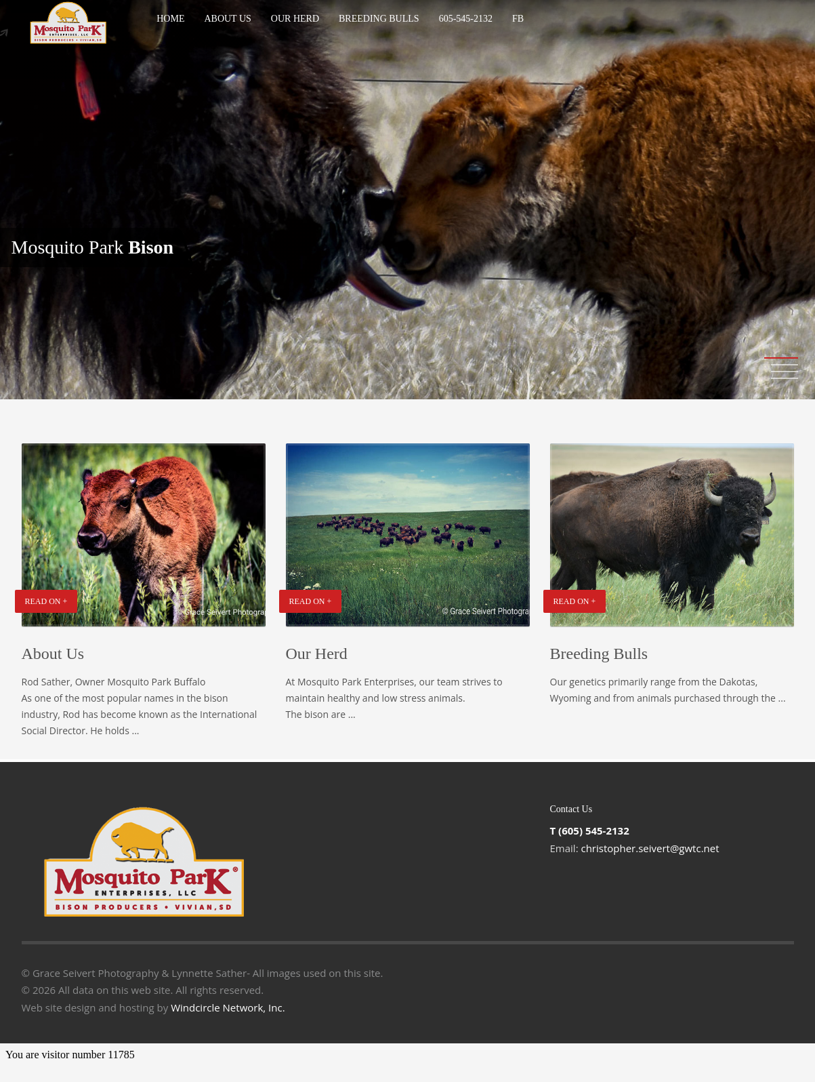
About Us (227, 19)
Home (170, 19)
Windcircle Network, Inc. (228, 1007)
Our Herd (295, 19)
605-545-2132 (466, 19)
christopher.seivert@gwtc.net (650, 848)
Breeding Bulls (379, 19)
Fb (518, 19)
